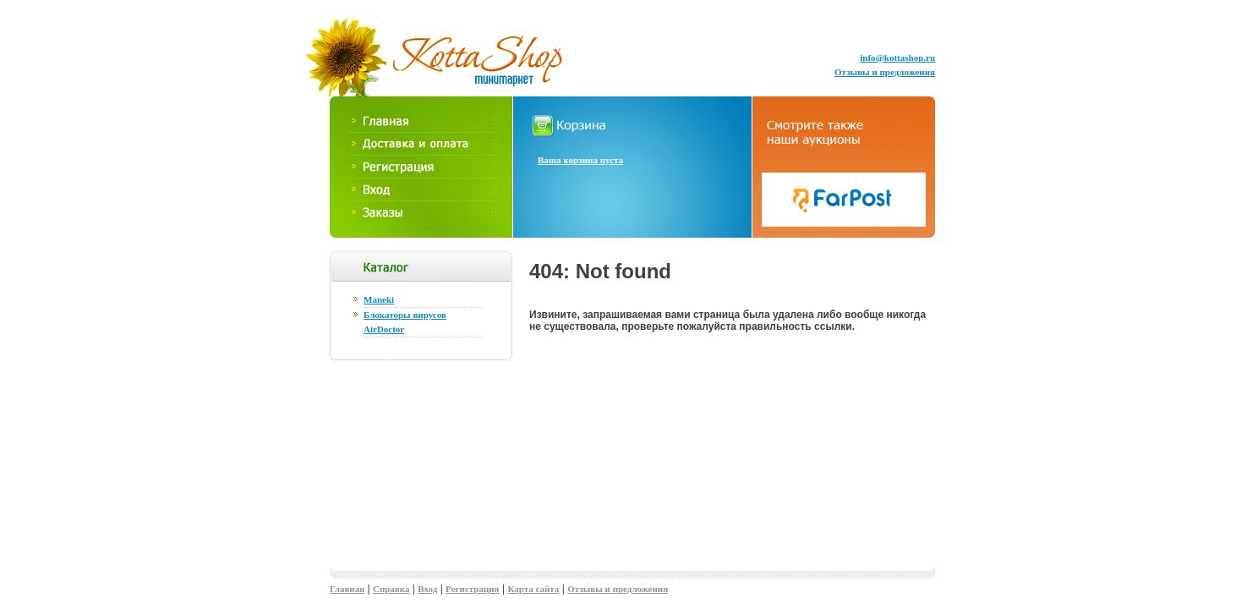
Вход (427, 589)
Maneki (379, 299)
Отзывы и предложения (884, 72)
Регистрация (472, 589)
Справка (391, 589)
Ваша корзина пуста (580, 160)
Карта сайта (533, 589)
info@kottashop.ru (897, 57)
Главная (347, 589)
